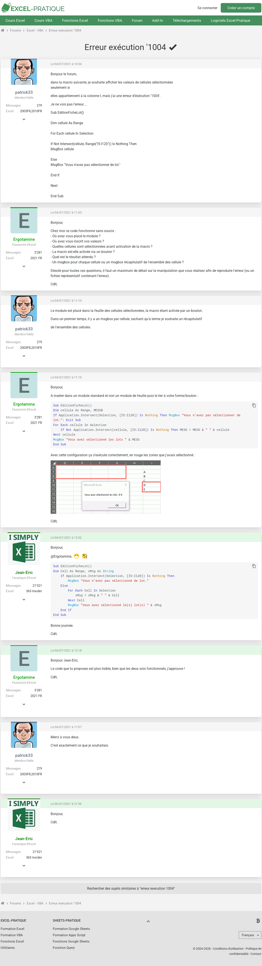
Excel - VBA (35, 30)
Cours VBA (43, 20)
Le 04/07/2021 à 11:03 (66, 212)
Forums (15, 30)
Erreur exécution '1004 (65, 30)
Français (248, 935)
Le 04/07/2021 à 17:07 (66, 727)
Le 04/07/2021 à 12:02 (66, 537)
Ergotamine (24, 239)
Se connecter (207, 8)
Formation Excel (12, 929)
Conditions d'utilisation (228, 948)
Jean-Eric (24, 572)
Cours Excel (15, 20)
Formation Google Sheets (71, 929)
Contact (255, 954)
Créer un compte (241, 8)
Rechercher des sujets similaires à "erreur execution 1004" (131, 888)
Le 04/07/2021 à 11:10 (66, 300)
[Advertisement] (221, 102)
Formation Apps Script (69, 935)
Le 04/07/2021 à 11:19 (66, 377)
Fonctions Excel (75, 20)
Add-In (157, 20)
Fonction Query (64, 948)
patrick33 (24, 92)
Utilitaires (8, 948)
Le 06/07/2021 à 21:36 (66, 804)
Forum (137, 20)
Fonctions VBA (110, 20)
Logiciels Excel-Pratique (230, 20)
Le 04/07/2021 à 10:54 (66, 64)
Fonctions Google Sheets (71, 941)
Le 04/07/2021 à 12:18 (66, 650)
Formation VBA (12, 935)
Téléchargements (187, 20)
